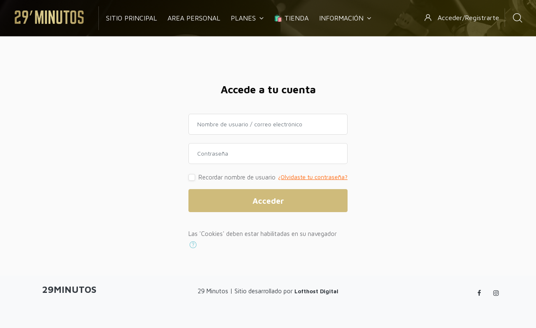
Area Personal (194, 18)
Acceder (268, 200)
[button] (194, 244)
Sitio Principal (131, 18)
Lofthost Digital (316, 291)
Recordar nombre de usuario (237, 177)
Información (345, 18)
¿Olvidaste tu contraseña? (313, 176)
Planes (247, 18)
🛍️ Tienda (291, 18)
